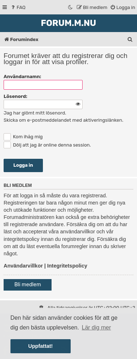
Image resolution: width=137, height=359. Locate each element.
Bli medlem (27, 285)
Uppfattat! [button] (40, 346)
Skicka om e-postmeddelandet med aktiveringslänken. (63, 120)
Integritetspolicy (67, 266)
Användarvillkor (23, 266)
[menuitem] (18, 7)
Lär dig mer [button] (96, 327)
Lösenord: (15, 96)
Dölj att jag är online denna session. (47, 145)
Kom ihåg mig (23, 136)
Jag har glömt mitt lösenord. (35, 113)
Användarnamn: (22, 76)
